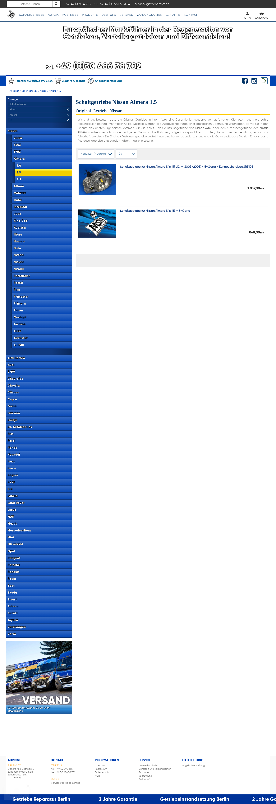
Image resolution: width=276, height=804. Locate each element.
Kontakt (190, 14)
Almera (52, 90)
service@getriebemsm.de (65, 782)
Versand (126, 14)
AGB (97, 775)
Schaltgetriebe (31, 14)
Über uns (109, 14)
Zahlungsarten (149, 14)
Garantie (173, 14)
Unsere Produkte (148, 765)
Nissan (43, 90)
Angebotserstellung (104, 80)
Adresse (14, 760)
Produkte (90, 14)
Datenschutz (102, 772)
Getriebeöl (145, 779)
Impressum (101, 768)
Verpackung (145, 775)
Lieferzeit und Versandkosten (155, 768)
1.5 (60, 90)
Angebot (14, 90)
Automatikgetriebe (63, 14)
